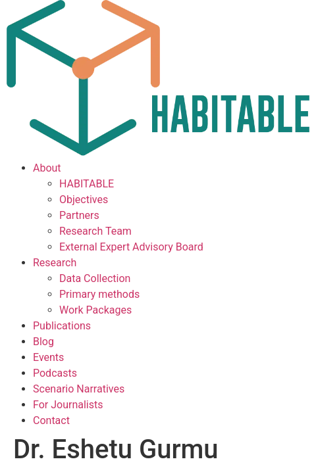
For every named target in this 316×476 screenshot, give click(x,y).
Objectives (83, 199)
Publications (62, 326)
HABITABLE (86, 184)
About (47, 168)
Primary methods (99, 294)
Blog (43, 341)
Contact (51, 420)
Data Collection (94, 278)
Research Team (95, 231)
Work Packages (95, 310)
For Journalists (68, 404)
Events (48, 357)
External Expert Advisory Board (131, 247)
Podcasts (55, 373)
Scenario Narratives (78, 389)
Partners (79, 215)
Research (54, 262)
